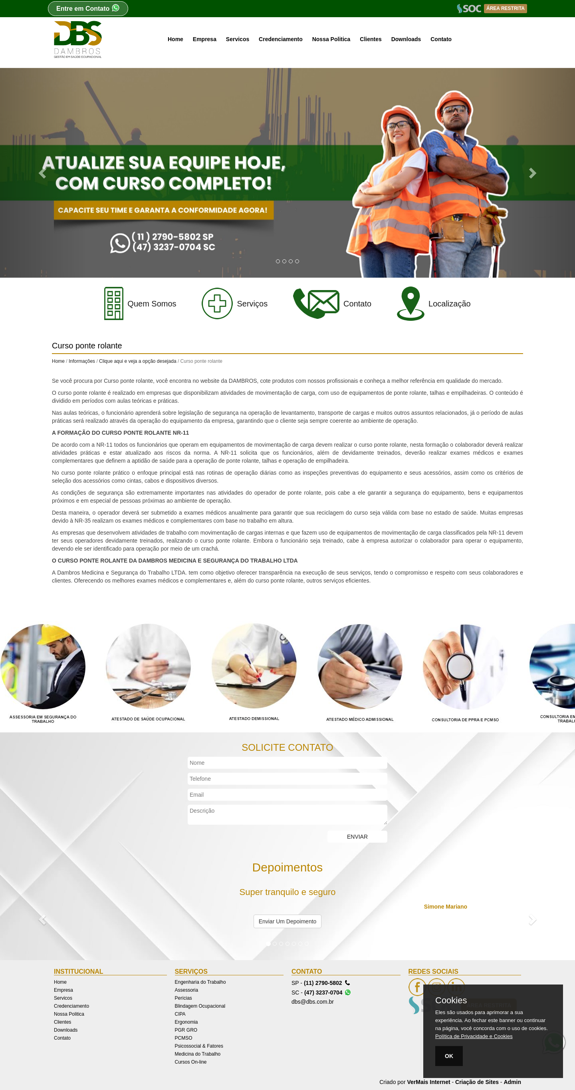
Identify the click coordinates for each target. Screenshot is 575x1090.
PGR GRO (186, 1030)
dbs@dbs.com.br (312, 1002)
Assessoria (186, 990)
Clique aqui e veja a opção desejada (137, 361)
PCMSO (183, 1038)
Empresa (204, 39)
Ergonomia (186, 1022)
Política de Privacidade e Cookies (474, 1036)
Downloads (406, 39)
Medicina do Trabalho (198, 1054)
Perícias (183, 998)
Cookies (451, 1000)
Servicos (237, 39)
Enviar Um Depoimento (288, 921)
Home (175, 39)
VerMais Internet (428, 1082)
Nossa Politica (331, 39)
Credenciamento (281, 39)
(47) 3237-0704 (327, 992)
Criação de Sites (477, 1082)
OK (449, 1056)
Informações (82, 361)
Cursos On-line (191, 1062)
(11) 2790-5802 (327, 982)
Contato (441, 39)
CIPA (180, 1014)
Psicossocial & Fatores (199, 1046)
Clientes (370, 39)
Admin (512, 1082)
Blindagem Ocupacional (200, 1006)
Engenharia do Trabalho (200, 982)
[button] (43, 173)
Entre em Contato (88, 8)
